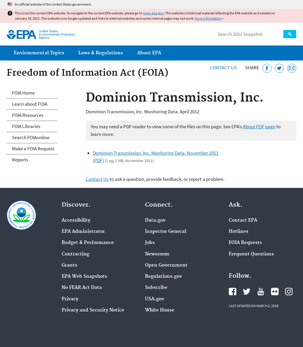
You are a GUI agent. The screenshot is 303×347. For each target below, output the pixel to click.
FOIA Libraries (26, 126)
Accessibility (76, 220)
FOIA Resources (27, 115)
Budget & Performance (88, 242)
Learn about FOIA (29, 104)
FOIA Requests (245, 242)
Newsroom (157, 254)
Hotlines (238, 231)
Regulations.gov (163, 276)
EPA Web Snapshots (84, 276)
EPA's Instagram (289, 291)
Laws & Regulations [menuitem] (100, 53)
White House (159, 310)
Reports (20, 159)
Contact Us (223, 67)
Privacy (70, 299)
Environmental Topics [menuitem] (39, 53)
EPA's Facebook (232, 291)
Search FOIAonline (30, 137)
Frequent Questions (251, 254)
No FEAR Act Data (82, 287)
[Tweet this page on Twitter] (279, 68)
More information (208, 18)
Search (289, 34)
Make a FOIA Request (33, 148)
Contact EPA (243, 220)
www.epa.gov (153, 13)
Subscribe (156, 287)
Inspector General (165, 231)
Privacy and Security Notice (93, 310)
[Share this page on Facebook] (267, 68)
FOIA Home (23, 93)
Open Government (166, 265)
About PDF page (259, 126)
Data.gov (155, 220)
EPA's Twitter (246, 291)
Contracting (75, 254)
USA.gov (154, 299)
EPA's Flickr (275, 291)
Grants (69, 265)
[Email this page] (291, 68)
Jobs (150, 242)
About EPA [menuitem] (149, 53)
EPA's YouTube (261, 291)
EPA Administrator (83, 231)
